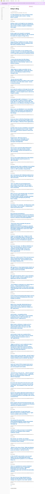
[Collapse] (8, 6)
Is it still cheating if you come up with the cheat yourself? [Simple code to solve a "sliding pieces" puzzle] (22, 16)
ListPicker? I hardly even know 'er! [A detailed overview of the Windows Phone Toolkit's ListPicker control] (21, 431)
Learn (11, 6)
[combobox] (5, 7)
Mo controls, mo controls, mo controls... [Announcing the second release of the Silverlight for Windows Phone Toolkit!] (22, 440)
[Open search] (41, 1)
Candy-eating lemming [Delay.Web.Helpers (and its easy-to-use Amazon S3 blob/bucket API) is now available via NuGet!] (22, 297)
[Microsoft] (1, 0)
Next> (11, 485)
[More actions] (33, 6)
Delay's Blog (17, 6)
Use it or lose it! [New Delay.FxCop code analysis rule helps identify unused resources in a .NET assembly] (22, 159)
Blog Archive (14, 6)
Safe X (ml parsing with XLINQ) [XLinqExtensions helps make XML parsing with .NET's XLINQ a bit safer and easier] (22, 176)
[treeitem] (5, 9)
